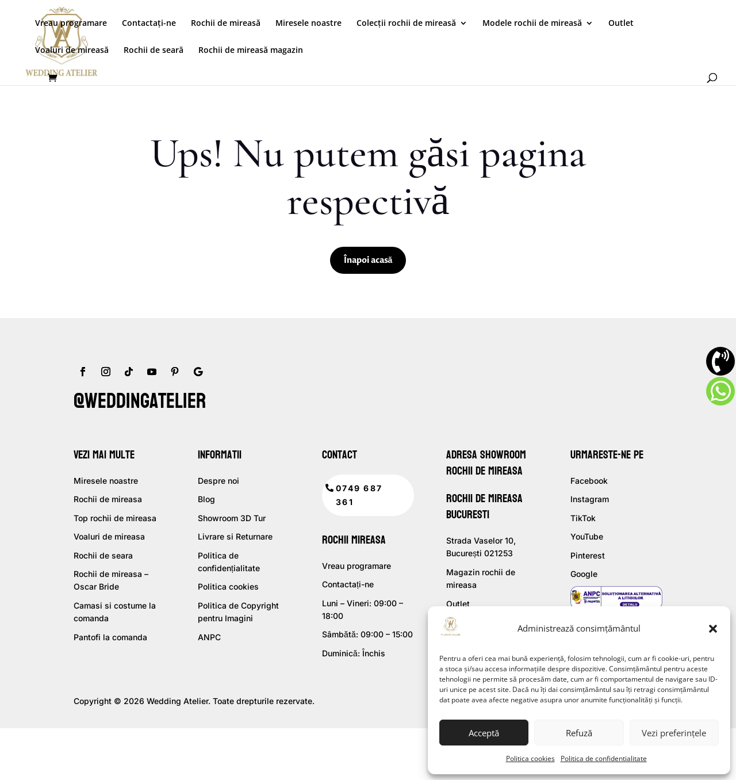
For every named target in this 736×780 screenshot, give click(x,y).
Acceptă (484, 733)
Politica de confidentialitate (604, 758)
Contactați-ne (149, 23)
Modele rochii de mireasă (532, 23)
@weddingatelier (140, 401)
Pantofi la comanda (110, 637)
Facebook (589, 480)
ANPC (209, 637)
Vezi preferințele (674, 733)
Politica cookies (530, 758)
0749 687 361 (359, 495)
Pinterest (587, 555)
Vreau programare (71, 23)
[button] (713, 628)
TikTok (583, 518)
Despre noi (218, 480)
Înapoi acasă (368, 260)
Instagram (589, 499)
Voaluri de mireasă (72, 50)
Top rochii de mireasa (115, 518)
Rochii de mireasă (225, 23)
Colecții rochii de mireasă (406, 23)
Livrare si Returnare (235, 536)
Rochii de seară (153, 50)
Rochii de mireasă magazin (250, 50)
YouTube (586, 536)
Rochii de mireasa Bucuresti (484, 506)
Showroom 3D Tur (232, 518)
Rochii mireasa (354, 540)
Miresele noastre (308, 23)
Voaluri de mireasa (109, 536)
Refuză (579, 733)
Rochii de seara (103, 555)
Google (583, 574)
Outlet (621, 23)
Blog (206, 499)
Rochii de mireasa (108, 499)
